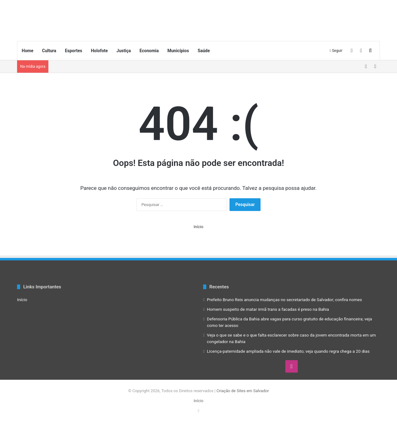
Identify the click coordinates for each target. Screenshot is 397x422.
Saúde (204, 50)
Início (198, 226)
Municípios (178, 50)
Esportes (73, 50)
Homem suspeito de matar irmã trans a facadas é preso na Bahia (268, 309)
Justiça (124, 50)
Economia (149, 50)
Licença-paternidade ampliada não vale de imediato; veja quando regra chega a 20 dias (288, 351)
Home (27, 50)
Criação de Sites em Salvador (242, 390)
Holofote (99, 50)
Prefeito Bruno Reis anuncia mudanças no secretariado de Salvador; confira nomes (284, 299)
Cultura (49, 50)
